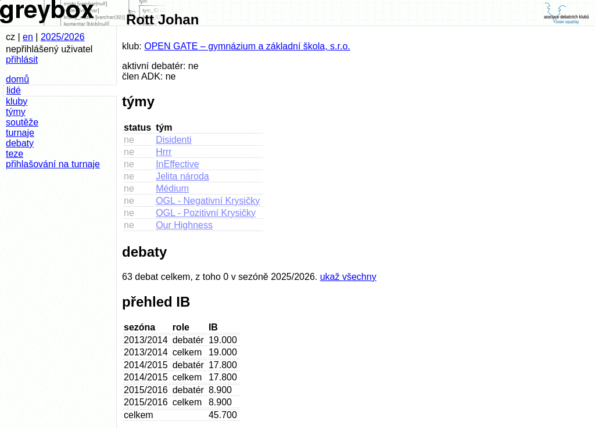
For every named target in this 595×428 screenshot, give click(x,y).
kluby (16, 101)
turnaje (20, 133)
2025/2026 (63, 37)
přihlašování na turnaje (53, 164)
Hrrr (164, 152)
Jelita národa (182, 176)
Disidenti (173, 140)
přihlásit (22, 59)
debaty (20, 143)
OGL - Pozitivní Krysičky (206, 213)
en (28, 37)
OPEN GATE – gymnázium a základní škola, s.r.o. (247, 46)
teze (14, 154)
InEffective (177, 164)
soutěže (22, 122)
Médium (172, 188)
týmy (16, 112)
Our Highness (184, 225)
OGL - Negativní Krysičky (208, 201)
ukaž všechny (348, 277)
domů (17, 79)
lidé (13, 90)
